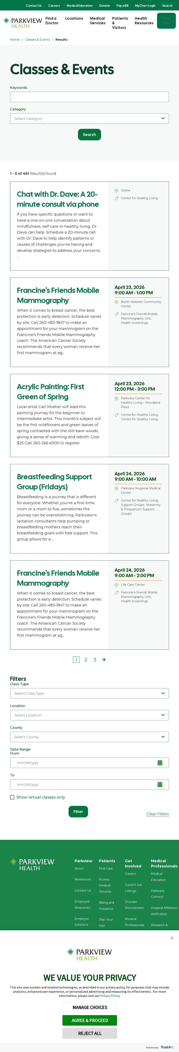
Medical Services (97, 20)
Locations (74, 18)
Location (89, 712)
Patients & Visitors (120, 23)
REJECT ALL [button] (89, 1033)
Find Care (166, 20)
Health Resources (144, 20)
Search (167, 6)
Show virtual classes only (37, 797)
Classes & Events (37, 39)
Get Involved (134, 864)
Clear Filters (158, 814)
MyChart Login (145, 6)
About (79, 869)
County (89, 734)
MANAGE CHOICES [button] (90, 1007)
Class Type (89, 690)
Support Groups (132, 505)
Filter (78, 811)
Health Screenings (134, 323)
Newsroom (83, 880)
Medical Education (79, 6)
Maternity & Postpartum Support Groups (141, 509)
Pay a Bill (122, 6)
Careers (54, 6)
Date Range (20, 749)
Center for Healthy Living (139, 198)
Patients (108, 861)
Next (104, 660)
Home (14, 39)
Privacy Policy (110, 996)
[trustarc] (167, 1047)
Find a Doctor (51, 20)
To (89, 781)
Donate (104, 6)
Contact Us (34, 6)
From (89, 759)
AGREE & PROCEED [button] (90, 1020)
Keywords (89, 94)
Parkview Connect (165, 886)
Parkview (84, 861)
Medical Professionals (165, 864)
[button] (172, 938)
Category (89, 115)
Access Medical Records (106, 886)
